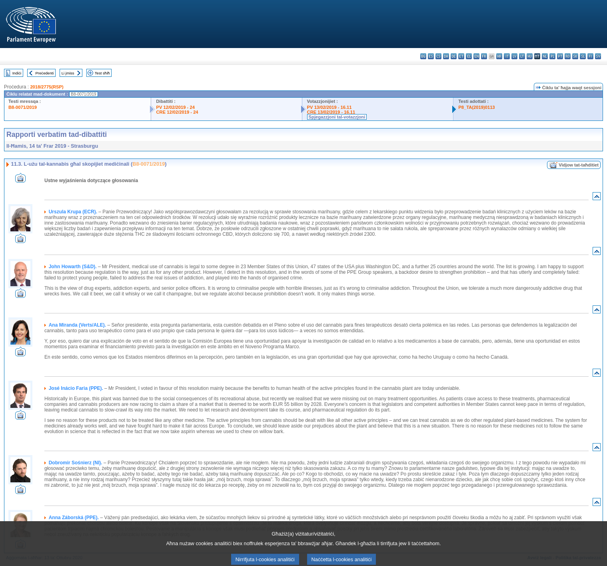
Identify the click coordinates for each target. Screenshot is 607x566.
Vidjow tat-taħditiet (579, 165)
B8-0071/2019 (22, 107)
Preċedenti (44, 73)
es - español (431, 56)
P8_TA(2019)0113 (476, 107)
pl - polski (552, 56)
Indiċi (16, 73)
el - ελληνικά (469, 56)
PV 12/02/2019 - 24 (175, 107)
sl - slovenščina (583, 56)
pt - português (560, 56)
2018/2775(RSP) (46, 86)
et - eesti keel (461, 56)
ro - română (568, 56)
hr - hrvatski (499, 56)
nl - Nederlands (545, 56)
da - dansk (446, 56)
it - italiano (507, 56)
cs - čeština (438, 56)
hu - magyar (530, 56)
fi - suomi (590, 56)
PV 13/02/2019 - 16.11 (329, 107)
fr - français (484, 56)
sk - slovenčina (575, 56)
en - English (476, 56)
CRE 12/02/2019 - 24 (177, 112)
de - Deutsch (454, 56)
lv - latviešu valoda (514, 56)
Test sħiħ (102, 73)
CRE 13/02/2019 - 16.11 (331, 112)
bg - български (423, 56)
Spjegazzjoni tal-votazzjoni (337, 116)
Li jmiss (68, 73)
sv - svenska (598, 56)
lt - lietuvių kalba (522, 56)
